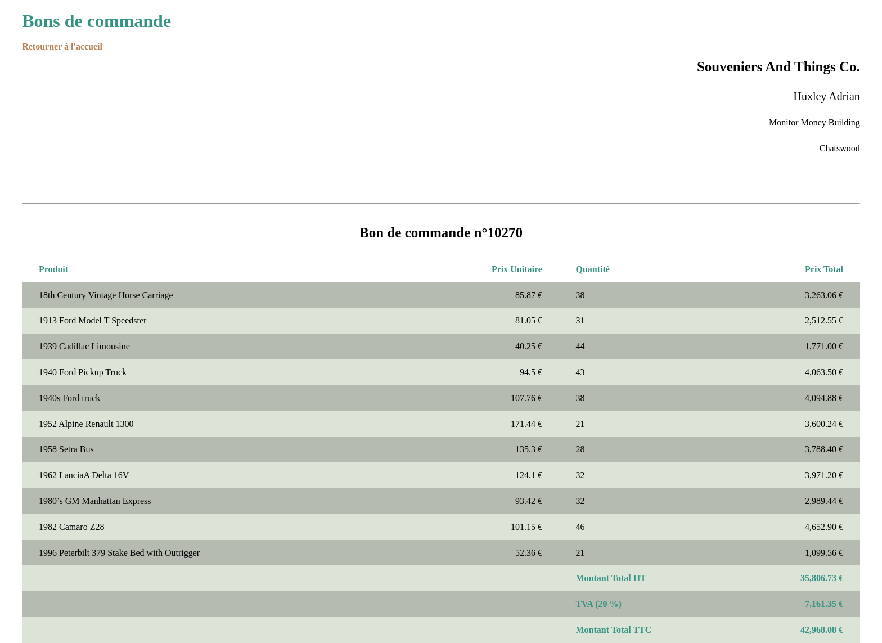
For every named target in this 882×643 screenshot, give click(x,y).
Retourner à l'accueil (62, 46)
